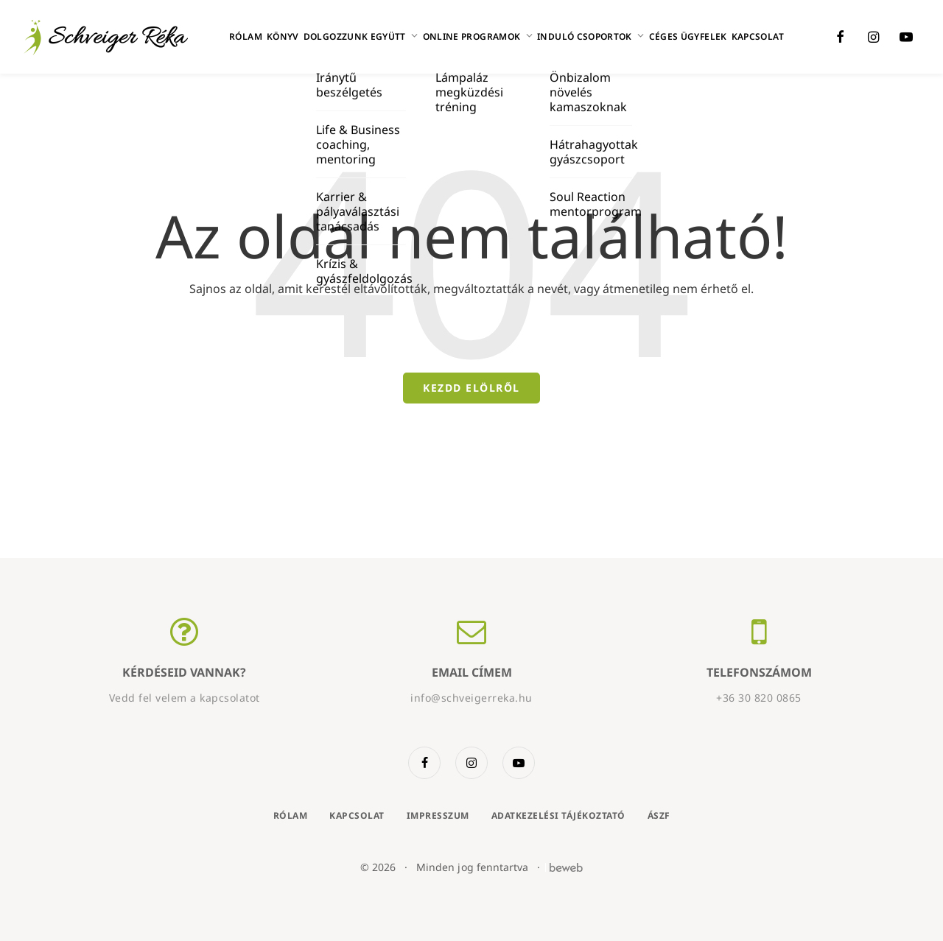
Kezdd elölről (471, 388)
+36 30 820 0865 (759, 698)
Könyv (283, 36)
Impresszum (438, 815)
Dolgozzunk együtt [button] (361, 36)
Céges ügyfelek (688, 36)
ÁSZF (659, 815)
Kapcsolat (758, 36)
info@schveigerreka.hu (471, 698)
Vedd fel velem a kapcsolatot (184, 698)
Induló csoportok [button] (591, 36)
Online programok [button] (478, 36)
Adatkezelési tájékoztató (558, 815)
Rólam (245, 36)
